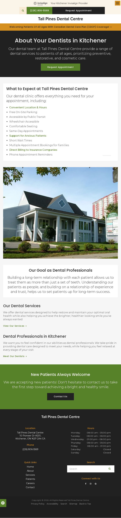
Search (63, 504)
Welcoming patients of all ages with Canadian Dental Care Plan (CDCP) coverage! (59, 27)
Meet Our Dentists (13, 356)
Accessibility (52, 504)
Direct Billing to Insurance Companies (33, 150)
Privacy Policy (37, 504)
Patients (30, 479)
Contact (30, 487)
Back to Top (85, 504)
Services (30, 475)
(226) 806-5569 (30, 449)
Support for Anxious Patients (27, 135)
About (30, 471)
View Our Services (13, 326)
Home (30, 466)
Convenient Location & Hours (28, 107)
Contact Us (60, 396)
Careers (30, 483)
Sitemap (73, 504)
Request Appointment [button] (79, 10)
